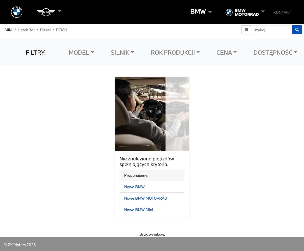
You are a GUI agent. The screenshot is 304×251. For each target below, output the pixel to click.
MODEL (79, 52)
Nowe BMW (134, 186)
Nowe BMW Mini (138, 209)
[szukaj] (272, 29)
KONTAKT (282, 12)
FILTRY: (36, 52)
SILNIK (120, 52)
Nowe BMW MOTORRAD (145, 198)
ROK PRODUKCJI (173, 52)
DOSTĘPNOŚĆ (272, 52)
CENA (224, 52)
